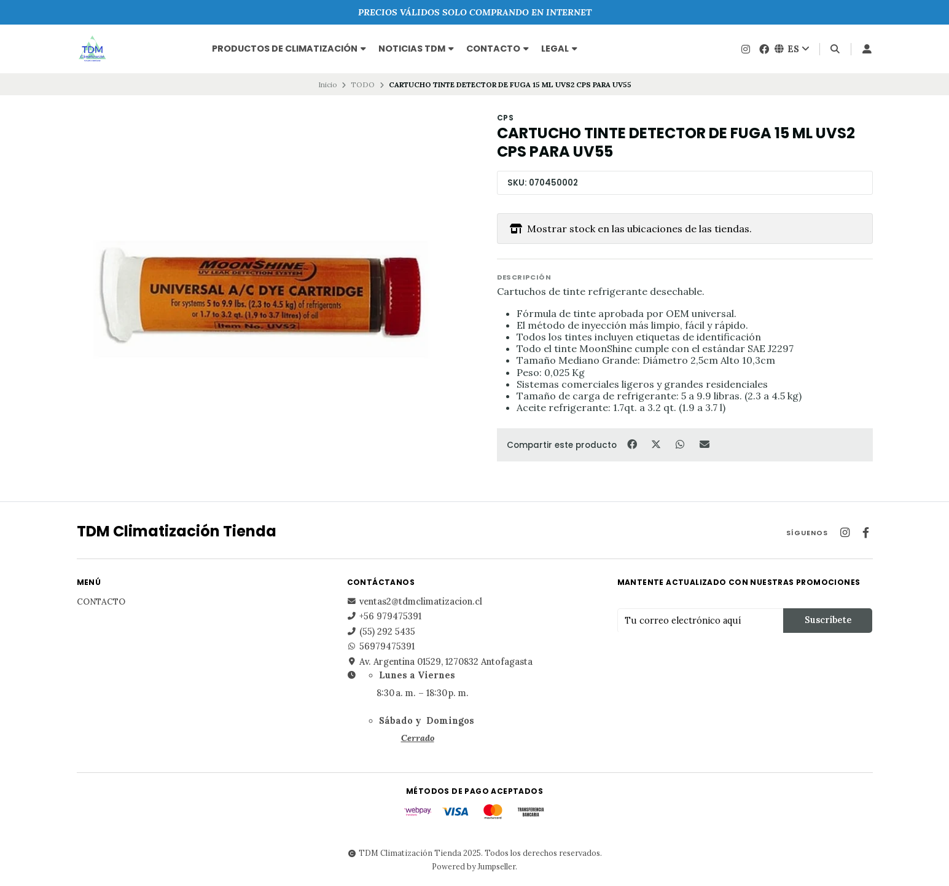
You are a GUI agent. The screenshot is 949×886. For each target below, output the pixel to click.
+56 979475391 (384, 616)
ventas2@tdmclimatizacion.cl (414, 601)
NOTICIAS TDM (416, 48)
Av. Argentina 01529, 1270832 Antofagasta (440, 661)
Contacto (497, 48)
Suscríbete (828, 619)
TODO (363, 84)
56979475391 (381, 646)
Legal (559, 48)
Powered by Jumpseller (473, 866)
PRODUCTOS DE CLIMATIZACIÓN (289, 48)
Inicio (327, 84)
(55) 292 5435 (381, 631)
